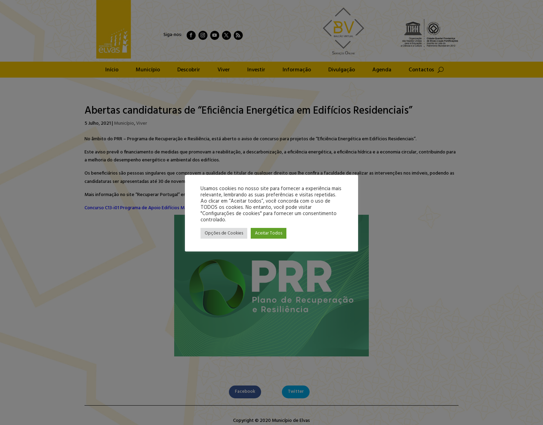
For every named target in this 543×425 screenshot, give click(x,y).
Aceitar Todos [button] (268, 233)
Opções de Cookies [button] (224, 233)
